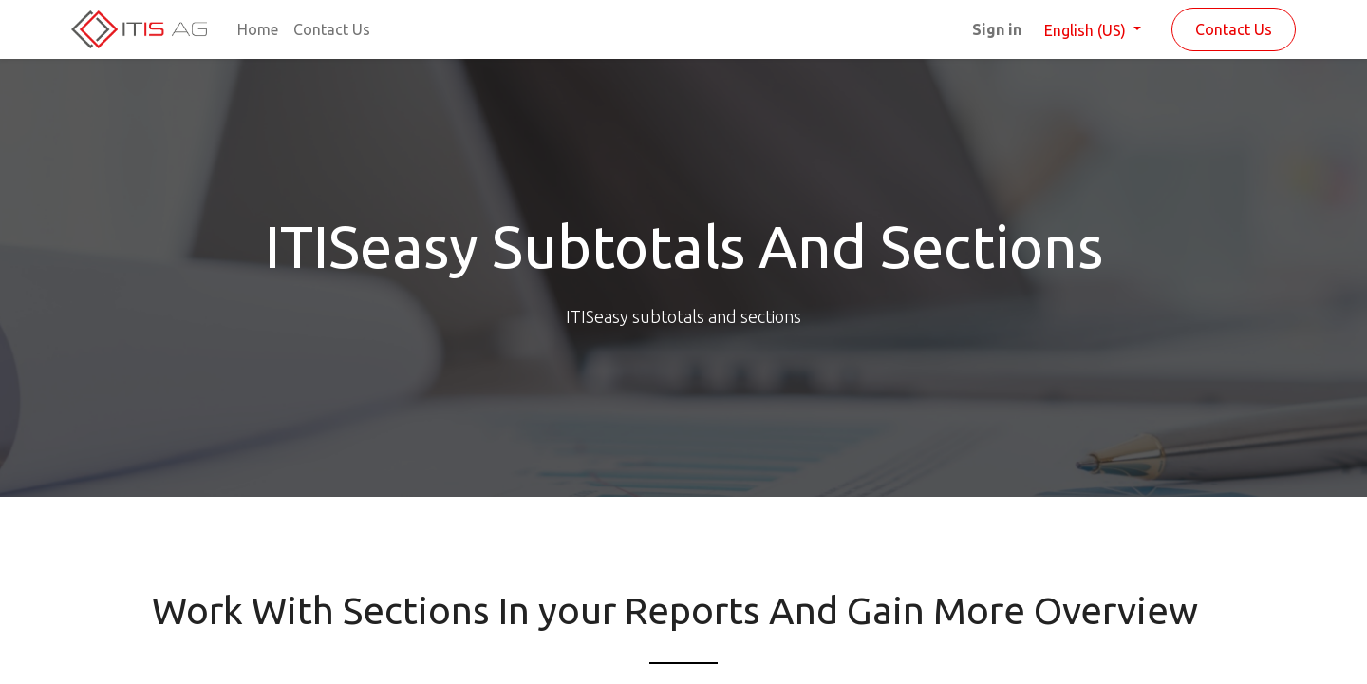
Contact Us (1233, 29)
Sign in (996, 29)
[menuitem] (258, 29)
